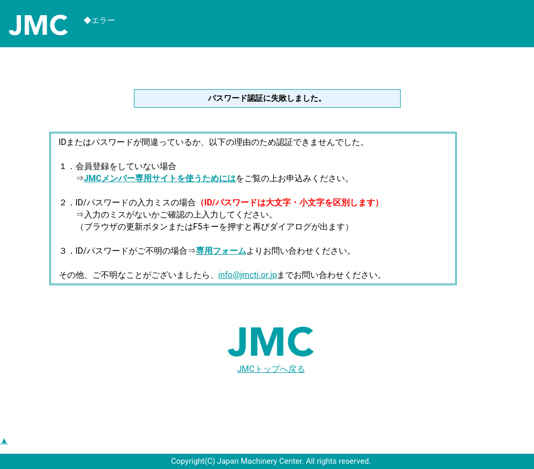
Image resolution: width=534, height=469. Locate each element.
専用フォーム (221, 251)
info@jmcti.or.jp (247, 275)
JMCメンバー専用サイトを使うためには (160, 178)
